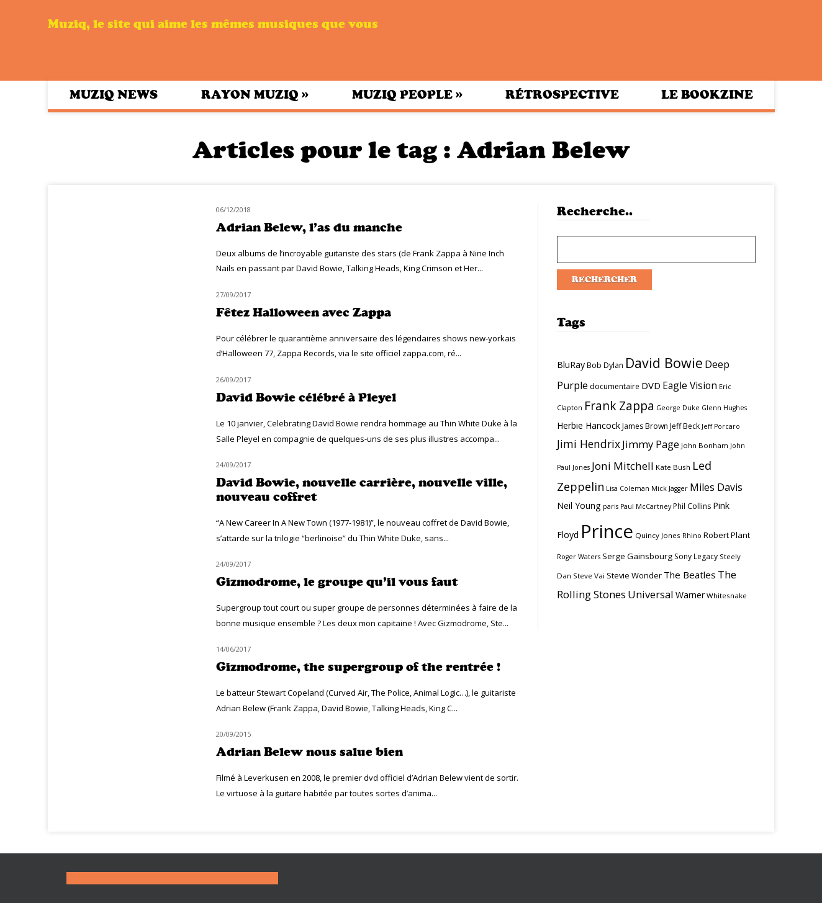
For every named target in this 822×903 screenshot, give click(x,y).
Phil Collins (692, 506)
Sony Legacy (696, 556)
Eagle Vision (689, 385)
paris (610, 506)
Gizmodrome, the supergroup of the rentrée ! (358, 667)
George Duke (678, 407)
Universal (651, 594)
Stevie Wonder (634, 575)
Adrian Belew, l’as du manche (309, 227)
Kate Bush (673, 467)
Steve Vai (589, 575)
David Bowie (664, 363)
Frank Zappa (619, 406)
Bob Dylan (605, 365)
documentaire (614, 386)
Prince (606, 531)
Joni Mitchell (623, 466)
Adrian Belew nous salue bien (309, 752)
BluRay (571, 365)
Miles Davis (716, 487)
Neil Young (579, 505)
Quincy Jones (657, 535)
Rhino (692, 535)
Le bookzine (707, 95)
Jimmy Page (650, 444)
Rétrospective (562, 95)
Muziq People (407, 94)
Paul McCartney (645, 506)
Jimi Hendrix (588, 443)
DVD (651, 385)
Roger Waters (578, 556)
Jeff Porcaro (721, 426)
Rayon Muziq (255, 94)
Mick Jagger (669, 488)
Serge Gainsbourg (637, 556)
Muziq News (114, 95)
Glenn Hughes (724, 407)
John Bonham (704, 445)
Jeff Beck (685, 426)
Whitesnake (727, 595)
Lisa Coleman (627, 488)
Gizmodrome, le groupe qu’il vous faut (337, 582)
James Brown (645, 426)
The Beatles (690, 574)
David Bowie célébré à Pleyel (306, 397)
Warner (690, 595)
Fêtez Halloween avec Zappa (303, 312)
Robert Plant (726, 535)
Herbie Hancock (588, 425)
